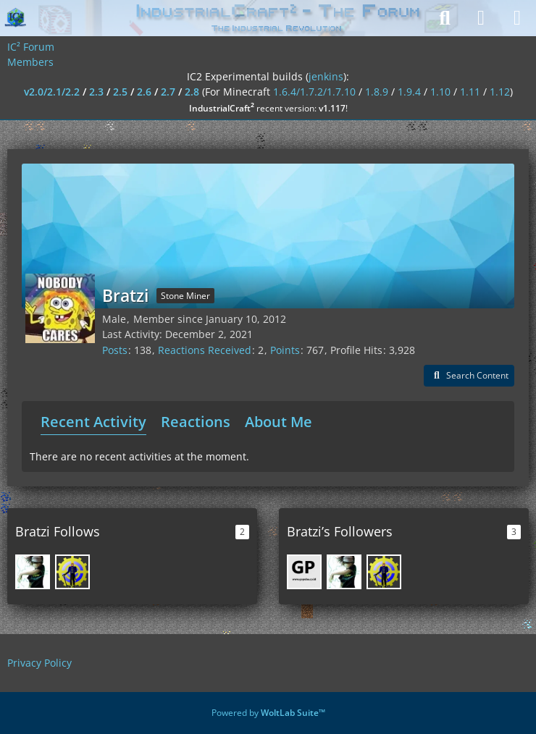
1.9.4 (409, 91)
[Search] (444, 18)
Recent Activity (93, 421)
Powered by (268, 712)
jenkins (326, 76)
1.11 (470, 91)
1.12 (500, 91)
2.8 (192, 91)
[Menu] (517, 18)
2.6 (144, 91)
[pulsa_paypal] (304, 571)
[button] (469, 376)
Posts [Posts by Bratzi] (114, 350)
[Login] (480, 18)
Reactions (195, 421)
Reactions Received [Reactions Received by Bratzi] (204, 350)
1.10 (440, 91)
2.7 (168, 91)
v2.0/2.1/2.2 (52, 91)
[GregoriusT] (72, 571)
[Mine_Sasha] (32, 571)
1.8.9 (376, 91)
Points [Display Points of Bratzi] (285, 350)
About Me (278, 421)
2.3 (96, 91)
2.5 (120, 91)
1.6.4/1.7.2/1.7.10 (314, 91)
